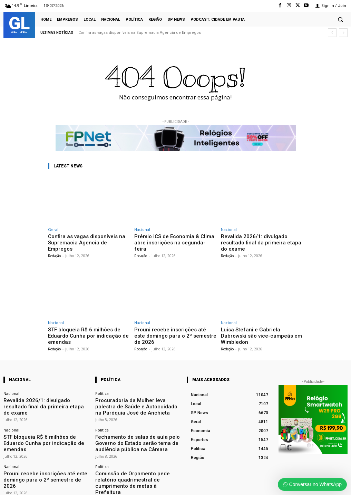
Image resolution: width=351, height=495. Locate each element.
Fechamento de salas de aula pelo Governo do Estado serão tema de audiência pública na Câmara (136, 415)
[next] (343, 32)
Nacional (142, 229)
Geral (53, 229)
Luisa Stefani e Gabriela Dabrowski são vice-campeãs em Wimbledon (261, 324)
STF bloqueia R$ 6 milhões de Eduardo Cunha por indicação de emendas (87, 324)
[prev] (332, 32)
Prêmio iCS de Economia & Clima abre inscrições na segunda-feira (173, 238)
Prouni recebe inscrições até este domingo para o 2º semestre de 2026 (172, 324)
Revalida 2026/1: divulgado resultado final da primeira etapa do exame (258, 238)
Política (102, 378)
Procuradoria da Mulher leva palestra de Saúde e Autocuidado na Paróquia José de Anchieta (137, 386)
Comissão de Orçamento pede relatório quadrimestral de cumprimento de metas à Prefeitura (132, 447)
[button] (340, 19)
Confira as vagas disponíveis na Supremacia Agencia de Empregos (139, 32)
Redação (54, 248)
